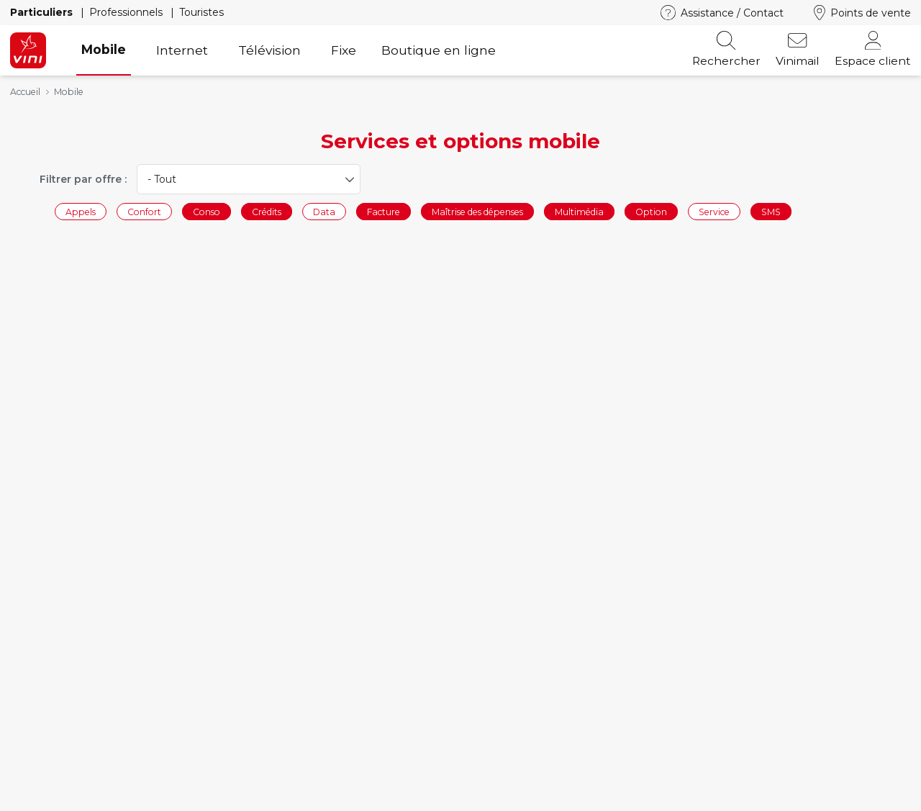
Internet (182, 50)
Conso (206, 211)
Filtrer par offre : (83, 179)
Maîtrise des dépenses (477, 211)
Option (651, 211)
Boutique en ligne (438, 50)
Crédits (266, 211)
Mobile (103, 49)
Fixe (343, 50)
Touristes (201, 12)
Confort (144, 211)
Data (324, 211)
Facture (383, 211)
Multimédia (579, 211)
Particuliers (43, 12)
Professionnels (127, 12)
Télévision (269, 50)
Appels (80, 211)
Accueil (25, 91)
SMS (771, 211)
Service (714, 211)
